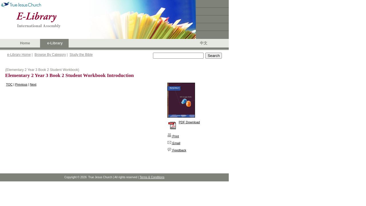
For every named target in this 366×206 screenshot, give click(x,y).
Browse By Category (50, 55)
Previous (21, 84)
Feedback (176, 150)
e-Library (55, 43)
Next (33, 84)
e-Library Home (19, 55)
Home (25, 43)
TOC (9, 84)
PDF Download (189, 122)
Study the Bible (81, 55)
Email (173, 143)
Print (173, 136)
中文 (203, 43)
